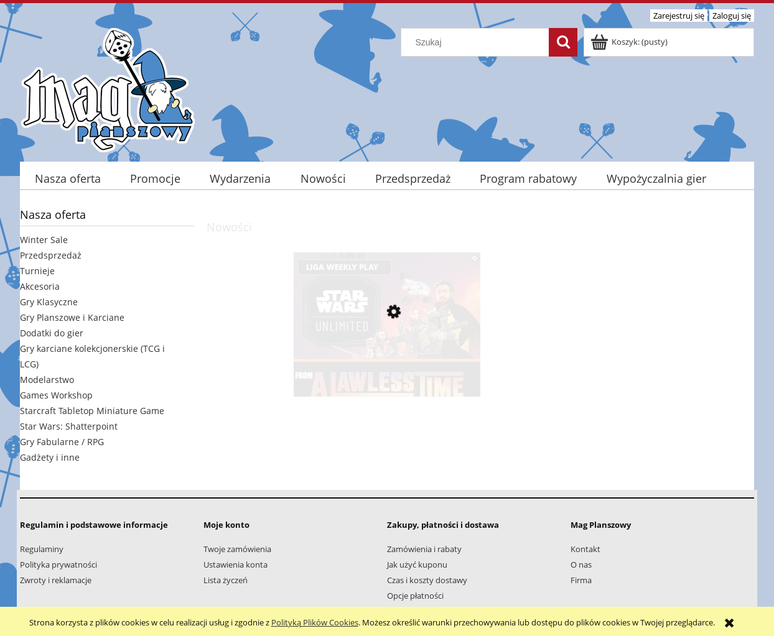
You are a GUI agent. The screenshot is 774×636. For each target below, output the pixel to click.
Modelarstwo (47, 379)
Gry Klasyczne (49, 302)
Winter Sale (44, 240)
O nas (581, 564)
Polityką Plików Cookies (314, 622)
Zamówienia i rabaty (424, 549)
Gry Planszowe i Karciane (72, 317)
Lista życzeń (225, 580)
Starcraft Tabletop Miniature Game (92, 411)
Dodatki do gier (51, 333)
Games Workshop (56, 395)
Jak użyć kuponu (417, 564)
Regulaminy (41, 549)
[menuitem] (67, 179)
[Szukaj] (563, 42)
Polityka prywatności (58, 564)
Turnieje (37, 271)
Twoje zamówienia (237, 549)
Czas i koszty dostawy (427, 580)
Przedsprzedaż (51, 255)
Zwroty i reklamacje (55, 580)
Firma (581, 580)
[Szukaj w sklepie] (477, 42)
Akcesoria (40, 286)
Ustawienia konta (235, 564)
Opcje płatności (415, 595)
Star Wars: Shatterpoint (69, 426)
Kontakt (585, 549)
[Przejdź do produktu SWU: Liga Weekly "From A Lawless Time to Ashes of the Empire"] (387, 370)
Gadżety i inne (50, 457)
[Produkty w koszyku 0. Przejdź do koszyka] (630, 41)
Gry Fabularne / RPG (62, 442)
